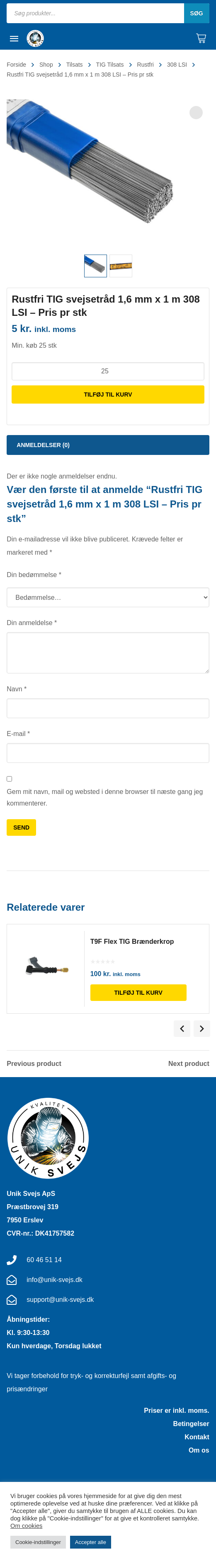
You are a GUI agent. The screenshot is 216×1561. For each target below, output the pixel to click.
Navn (17, 689)
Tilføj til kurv (108, 394)
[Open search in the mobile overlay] (108, 13)
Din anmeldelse (32, 622)
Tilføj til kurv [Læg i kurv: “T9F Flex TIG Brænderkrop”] (142, 992)
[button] (196, 112)
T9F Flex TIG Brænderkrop (135, 941)
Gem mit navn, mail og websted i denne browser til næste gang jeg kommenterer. (105, 797)
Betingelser (191, 1423)
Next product (188, 1064)
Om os (199, 1450)
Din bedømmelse (34, 574)
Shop (46, 64)
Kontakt (196, 1437)
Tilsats (74, 64)
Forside (16, 64)
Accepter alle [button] (90, 1542)
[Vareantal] (108, 371)
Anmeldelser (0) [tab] (43, 445)
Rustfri (145, 64)
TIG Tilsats (110, 64)
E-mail (18, 733)
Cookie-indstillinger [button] (38, 1542)
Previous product (34, 1064)
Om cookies (26, 1526)
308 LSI (177, 64)
